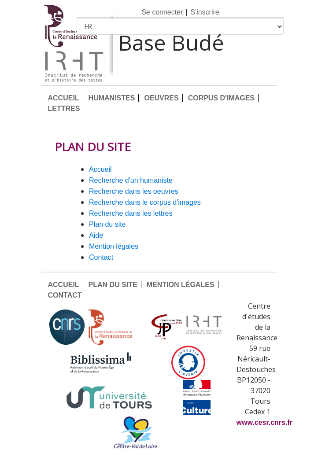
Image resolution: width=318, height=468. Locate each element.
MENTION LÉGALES (113, 246)
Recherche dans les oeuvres (133, 191)
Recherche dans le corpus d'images (145, 202)
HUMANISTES (112, 98)
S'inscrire (204, 12)
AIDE (96, 235)
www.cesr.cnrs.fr (264, 422)
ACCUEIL (63, 98)
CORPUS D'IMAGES (221, 98)
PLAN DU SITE (107, 224)
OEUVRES (161, 98)
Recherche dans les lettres (130, 213)
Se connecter (162, 12)
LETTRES (64, 108)
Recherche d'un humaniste (131, 180)
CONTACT (101, 257)
